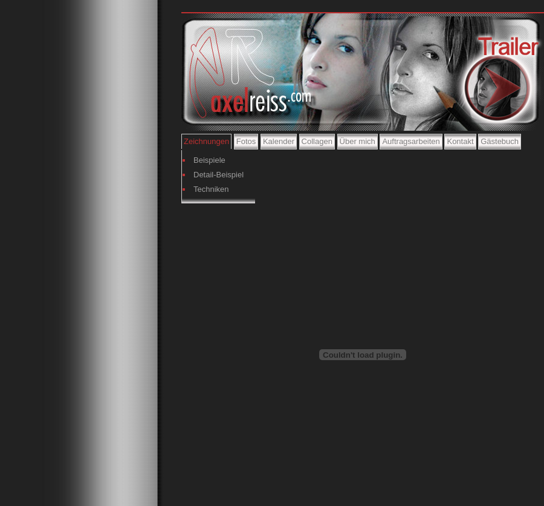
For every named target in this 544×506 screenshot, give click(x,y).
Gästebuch (500, 141)
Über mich (357, 141)
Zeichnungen (206, 141)
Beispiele (209, 160)
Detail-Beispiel (218, 174)
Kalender (278, 141)
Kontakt (460, 141)
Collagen (317, 141)
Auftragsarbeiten (410, 141)
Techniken (211, 189)
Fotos (246, 141)
